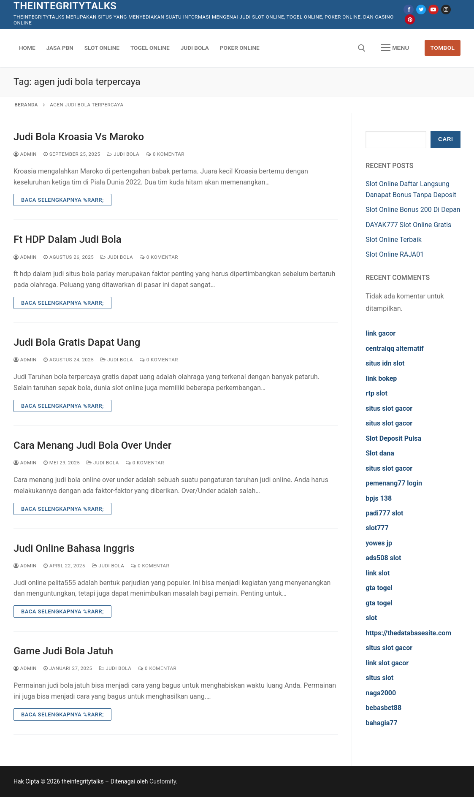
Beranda (26, 105)
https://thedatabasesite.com (408, 633)
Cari (445, 139)
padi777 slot (384, 513)
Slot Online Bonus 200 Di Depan (413, 210)
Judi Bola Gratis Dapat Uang (77, 342)
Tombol (443, 47)
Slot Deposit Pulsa (393, 438)
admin (25, 154)
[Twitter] (421, 9)
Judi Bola (123, 154)
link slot (378, 573)
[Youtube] (433, 9)
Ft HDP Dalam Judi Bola (68, 239)
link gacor (380, 333)
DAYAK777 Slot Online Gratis (408, 225)
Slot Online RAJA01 (395, 254)
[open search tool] (362, 48)
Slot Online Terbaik (394, 240)
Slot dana (380, 453)
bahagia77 (381, 723)
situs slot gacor (389, 408)
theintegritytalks (65, 6)
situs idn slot (385, 363)
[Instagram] (446, 9)
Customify (162, 781)
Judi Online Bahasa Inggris (74, 548)
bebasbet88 (383, 708)
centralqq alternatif (394, 348)
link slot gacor (387, 663)
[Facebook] (408, 9)
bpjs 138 (379, 498)
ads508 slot (383, 558)
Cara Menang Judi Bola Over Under (92, 445)
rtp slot (376, 393)
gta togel (379, 588)
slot (371, 618)
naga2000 (381, 693)
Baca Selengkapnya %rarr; (62, 200)
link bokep (381, 378)
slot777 (377, 528)
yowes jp (379, 543)
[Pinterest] (409, 19)
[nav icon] (395, 48)
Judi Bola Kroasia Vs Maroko (79, 137)
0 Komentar (165, 154)
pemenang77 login (394, 483)
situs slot (379, 678)
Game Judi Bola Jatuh (63, 651)
